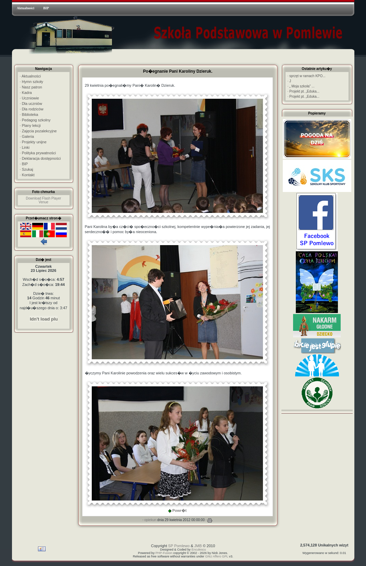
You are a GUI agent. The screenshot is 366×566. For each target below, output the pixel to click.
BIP (46, 8)
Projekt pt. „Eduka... (303, 91)
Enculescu (198, 549)
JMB (198, 546)
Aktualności (25, 8)
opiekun (150, 520)
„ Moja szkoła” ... (301, 86)
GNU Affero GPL (216, 556)
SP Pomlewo (179, 546)
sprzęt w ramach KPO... (307, 76)
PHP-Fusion (163, 553)
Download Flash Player (43, 198)
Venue (43, 202)
